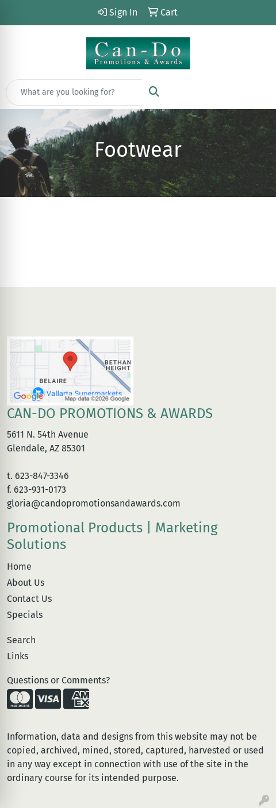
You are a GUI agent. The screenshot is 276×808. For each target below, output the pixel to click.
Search (21, 640)
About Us (25, 582)
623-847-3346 (42, 475)
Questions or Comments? (58, 680)
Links (17, 656)
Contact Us (29, 598)
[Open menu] (252, 92)
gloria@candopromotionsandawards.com (94, 503)
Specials (25, 614)
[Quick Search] (74, 92)
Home (19, 566)
